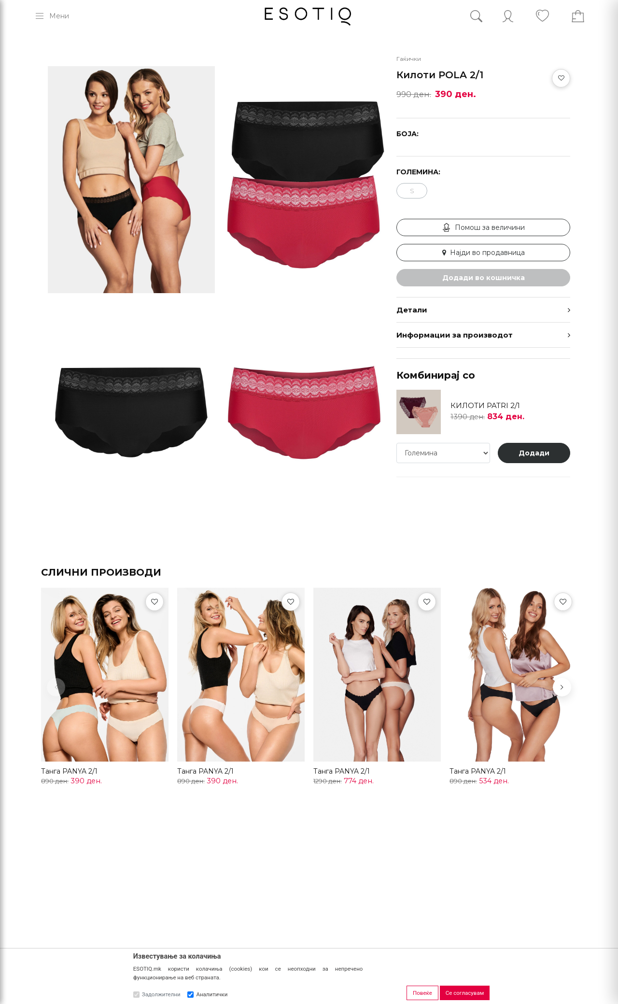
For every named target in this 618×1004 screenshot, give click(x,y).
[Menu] (51, 16)
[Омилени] (154, 602)
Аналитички (211, 994)
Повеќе (422, 993)
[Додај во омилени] (561, 78)
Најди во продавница (483, 252)
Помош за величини (483, 227)
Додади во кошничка (483, 277)
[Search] (483, 16)
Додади (534, 453)
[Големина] (443, 453)
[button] (562, 687)
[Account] (508, 16)
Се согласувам (465, 993)
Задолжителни (161, 994)
